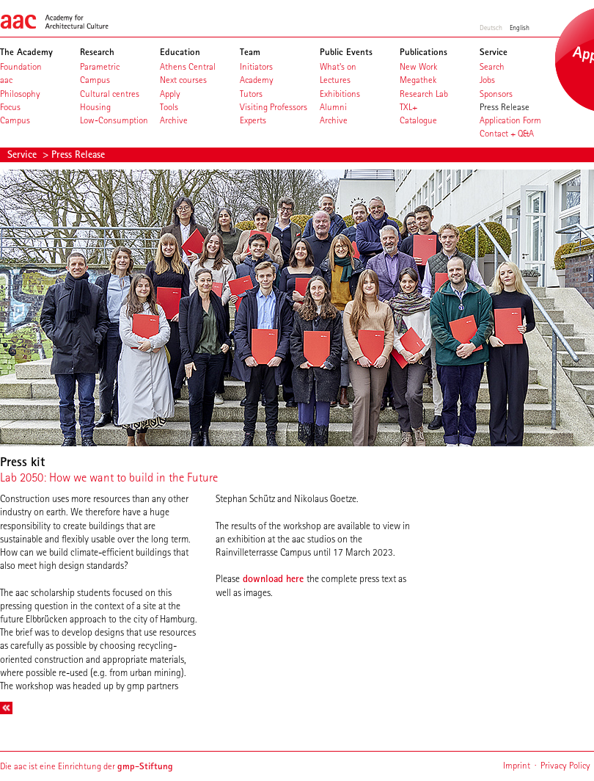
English (519, 27)
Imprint (516, 765)
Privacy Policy (565, 765)
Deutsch (491, 27)
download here (273, 578)
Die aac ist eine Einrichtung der (86, 765)
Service (23, 154)
